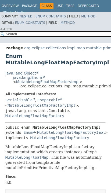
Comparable (48, 100)
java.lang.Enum (27, 77)
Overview (10, 6)
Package (29, 6)
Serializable (19, 100)
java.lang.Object (20, 73)
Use (59, 6)
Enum (28, 132)
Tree (70, 6)
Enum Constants (50, 16)
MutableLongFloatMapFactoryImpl (48, 82)
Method (88, 16)
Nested (25, 16)
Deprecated (88, 6)
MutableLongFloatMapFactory (34, 116)
